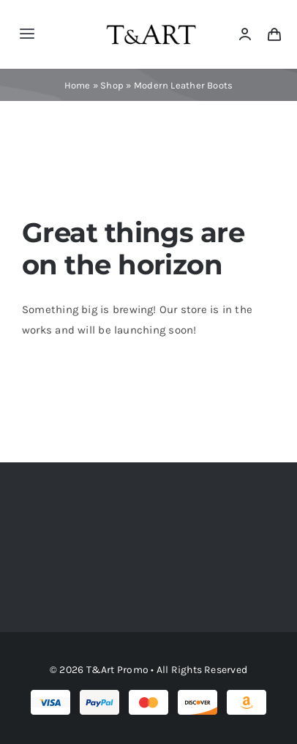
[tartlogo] (151, 18)
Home (77, 85)
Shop (112, 85)
